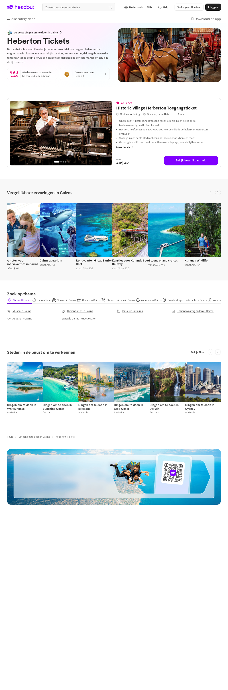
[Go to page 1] (56, 162)
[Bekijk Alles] (197, 352)
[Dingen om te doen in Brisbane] (93, 407)
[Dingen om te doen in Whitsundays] (21, 407)
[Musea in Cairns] (19, 311)
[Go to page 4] (65, 162)
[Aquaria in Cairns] (19, 319)
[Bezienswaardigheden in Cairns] (192, 311)
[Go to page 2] (61, 162)
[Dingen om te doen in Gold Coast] (128, 407)
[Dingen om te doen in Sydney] (199, 407)
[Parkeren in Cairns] (130, 311)
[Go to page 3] (63, 162)
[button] (189, 7)
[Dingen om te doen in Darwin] (164, 407)
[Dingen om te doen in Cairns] (34, 436)
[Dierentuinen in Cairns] (77, 311)
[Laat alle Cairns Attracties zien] (79, 318)
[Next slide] (218, 193)
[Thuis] (10, 436)
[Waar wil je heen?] (79, 7)
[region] (61, 133)
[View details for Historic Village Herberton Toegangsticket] (167, 107)
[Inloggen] (213, 7)
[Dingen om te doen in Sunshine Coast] (57, 407)
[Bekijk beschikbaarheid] (191, 160)
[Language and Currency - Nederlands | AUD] (138, 7)
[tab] (19, 300)
